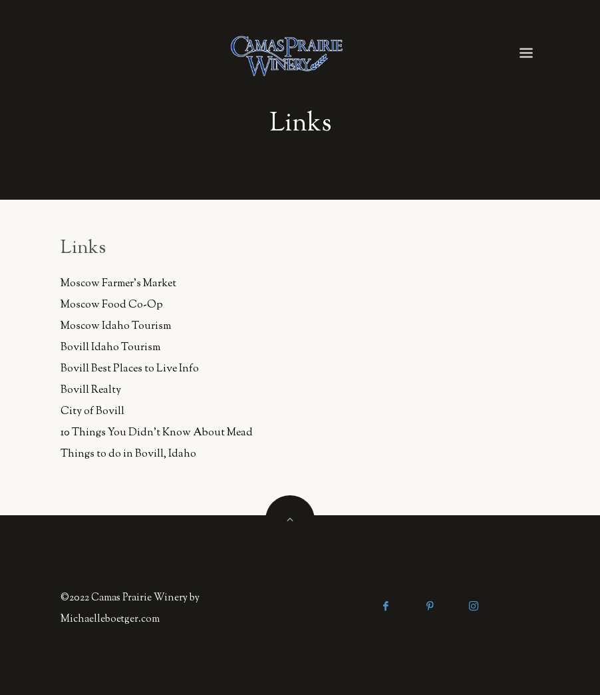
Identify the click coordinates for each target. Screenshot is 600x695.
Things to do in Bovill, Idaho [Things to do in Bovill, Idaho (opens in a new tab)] (128, 454)
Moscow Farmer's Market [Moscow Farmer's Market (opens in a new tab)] (118, 284)
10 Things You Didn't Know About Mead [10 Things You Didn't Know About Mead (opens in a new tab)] (157, 433)
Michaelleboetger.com (110, 619)
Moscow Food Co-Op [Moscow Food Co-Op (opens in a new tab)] (112, 305)
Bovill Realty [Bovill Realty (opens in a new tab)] (91, 390)
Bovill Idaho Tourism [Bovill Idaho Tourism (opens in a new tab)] (110, 347)
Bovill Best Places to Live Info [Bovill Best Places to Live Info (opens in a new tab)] (130, 369)
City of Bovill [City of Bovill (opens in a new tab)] (92, 411)
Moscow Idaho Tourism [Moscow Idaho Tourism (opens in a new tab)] (116, 326)
